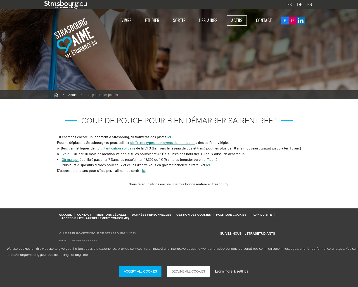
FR (289, 4)
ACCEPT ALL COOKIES (140, 271)
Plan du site (261, 214)
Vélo (66, 154)
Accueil (65, 214)
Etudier (152, 20)
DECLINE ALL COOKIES (188, 271)
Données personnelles (151, 214)
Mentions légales (111, 214)
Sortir (179, 20)
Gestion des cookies (193, 214)
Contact (264, 20)
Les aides (208, 20)
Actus (236, 20)
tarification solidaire (119, 148)
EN (309, 4)
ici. (208, 165)
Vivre (126, 20)
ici (169, 137)
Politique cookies (231, 214)
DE (299, 4)
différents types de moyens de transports (162, 142)
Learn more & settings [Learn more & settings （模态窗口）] (231, 271)
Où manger (70, 159)
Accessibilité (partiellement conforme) (95, 218)
